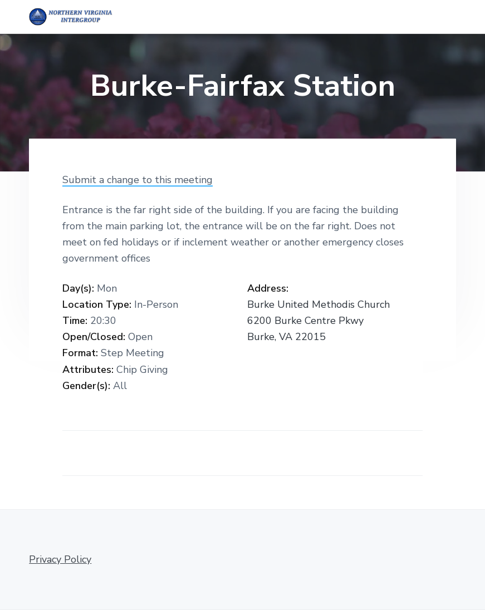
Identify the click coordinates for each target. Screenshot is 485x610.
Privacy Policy (60, 559)
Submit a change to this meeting (137, 179)
